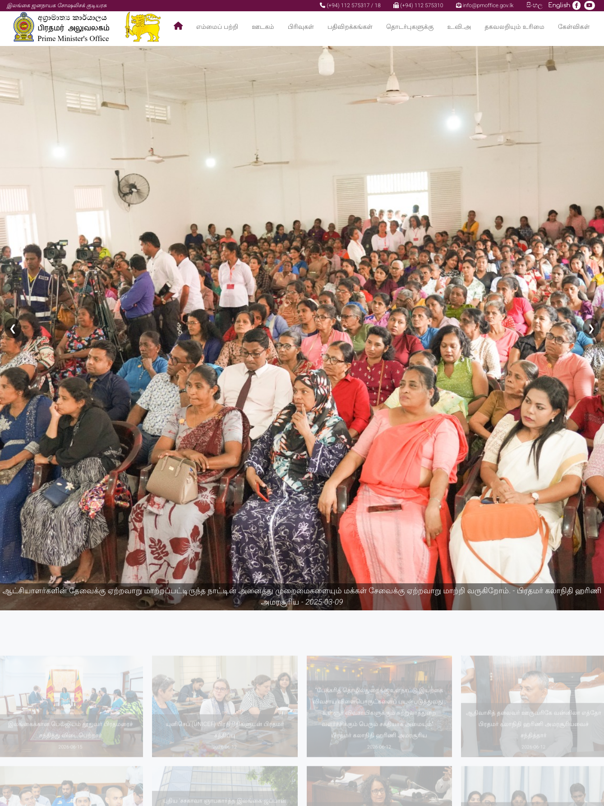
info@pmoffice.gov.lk (485, 5)
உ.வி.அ (459, 27)
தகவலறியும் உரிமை (514, 27)
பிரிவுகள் (301, 27)
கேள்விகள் (574, 27)
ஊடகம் (263, 27)
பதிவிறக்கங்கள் (350, 27)
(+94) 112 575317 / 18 (350, 5)
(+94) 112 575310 (418, 5)
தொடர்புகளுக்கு (409, 27)
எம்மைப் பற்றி (217, 27)
